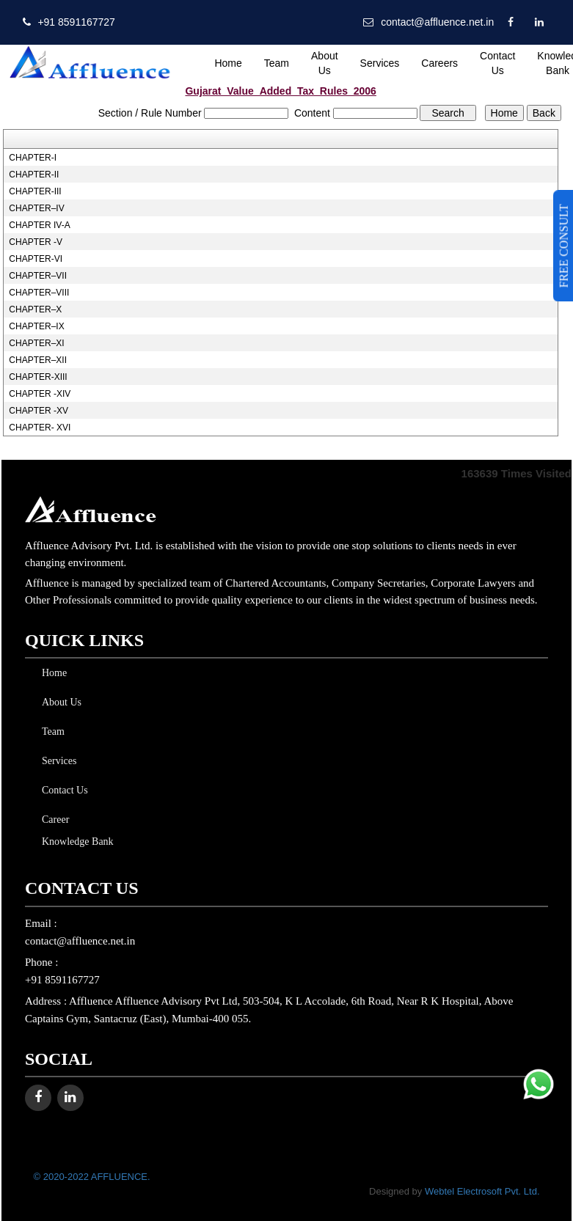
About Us (324, 63)
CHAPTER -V (35, 242)
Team (276, 63)
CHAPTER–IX (36, 326)
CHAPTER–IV (36, 208)
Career (52, 819)
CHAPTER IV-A (39, 225)
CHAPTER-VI (35, 259)
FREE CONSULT (564, 245)
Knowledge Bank (75, 841)
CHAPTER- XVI (39, 427)
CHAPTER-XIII (38, 377)
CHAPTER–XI (36, 343)
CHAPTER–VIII (39, 292)
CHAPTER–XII (38, 360)
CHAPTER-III (35, 191)
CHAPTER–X (35, 309)
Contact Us (497, 63)
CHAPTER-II (34, 174)
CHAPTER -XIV (39, 394)
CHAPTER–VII (38, 276)
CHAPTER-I (32, 158)
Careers (439, 63)
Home (227, 63)
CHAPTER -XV (38, 411)
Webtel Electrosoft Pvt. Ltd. (482, 1191)
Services (380, 63)
